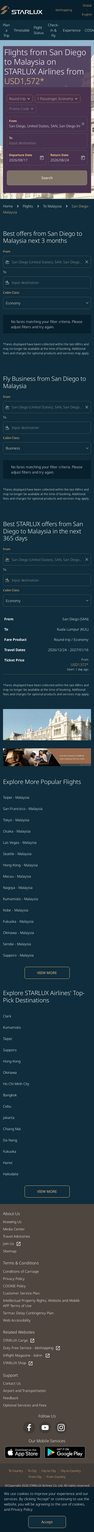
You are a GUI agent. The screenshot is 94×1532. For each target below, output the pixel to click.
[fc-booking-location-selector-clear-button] (83, 123)
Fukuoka (9, 1151)
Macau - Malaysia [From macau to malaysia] (17, 876)
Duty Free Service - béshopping (31, 1348)
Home (8, 206)
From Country (56, 1477)
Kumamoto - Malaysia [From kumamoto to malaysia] (20, 898)
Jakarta (9, 1117)
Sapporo (10, 1049)
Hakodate (11, 1173)
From (13, 121)
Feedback (10, 1397)
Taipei (7, 1038)
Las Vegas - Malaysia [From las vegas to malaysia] (20, 842)
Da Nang (10, 1140)
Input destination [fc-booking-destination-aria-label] (22, 143)
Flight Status (39, 30)
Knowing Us (12, 1221)
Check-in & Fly (53, 30)
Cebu (7, 1106)
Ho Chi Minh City (16, 1083)
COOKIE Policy (14, 1285)
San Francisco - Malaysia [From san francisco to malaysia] (23, 808)
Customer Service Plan (21, 1293)
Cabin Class (11, 292)
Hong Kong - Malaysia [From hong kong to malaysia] (20, 865)
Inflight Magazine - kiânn (26, 1355)
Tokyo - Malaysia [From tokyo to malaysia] (16, 819)
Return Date (59, 155)
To (10, 138)
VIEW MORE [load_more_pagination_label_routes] (47, 972)
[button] (57, 99)
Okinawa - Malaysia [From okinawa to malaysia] (18, 932)
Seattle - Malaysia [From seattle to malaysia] (17, 853)
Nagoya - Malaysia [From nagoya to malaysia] (18, 887)
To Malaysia (52, 206)
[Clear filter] (86, 262)
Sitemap (9, 1251)
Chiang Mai (12, 1128)
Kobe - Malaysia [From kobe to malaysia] (15, 910)
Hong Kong (12, 1061)
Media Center (14, 1229)
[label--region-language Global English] (87, 10)
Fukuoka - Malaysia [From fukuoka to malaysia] (18, 921)
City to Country (71, 1471)
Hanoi (7, 1162)
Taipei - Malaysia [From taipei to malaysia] (16, 797)
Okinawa (10, 1072)
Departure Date (20, 155)
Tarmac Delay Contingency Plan (28, 1313)
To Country (16, 1471)
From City (35, 1477)
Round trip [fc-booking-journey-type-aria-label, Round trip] (17, 98)
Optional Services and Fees (25, 1405)
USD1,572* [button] (24, 80)
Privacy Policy (22, 1509)
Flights (28, 206)
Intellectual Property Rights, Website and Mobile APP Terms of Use (41, 1303)
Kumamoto (12, 1027)
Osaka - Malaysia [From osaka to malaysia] (17, 831)
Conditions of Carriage (21, 1271)
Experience (72, 30)
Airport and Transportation (24, 1390)
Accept (47, 1521)
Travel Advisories (16, 1236)
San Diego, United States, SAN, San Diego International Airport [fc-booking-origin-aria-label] (44, 126)
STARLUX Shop (18, 1363)
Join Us (12, 1243)
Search (47, 177)
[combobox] (47, 262)
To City (32, 1471)
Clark (7, 1016)
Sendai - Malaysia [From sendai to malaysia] (17, 943)
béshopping (64, 10)
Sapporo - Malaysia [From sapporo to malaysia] (18, 955)
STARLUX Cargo (19, 1340)
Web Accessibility (17, 1320)
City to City (49, 1471)
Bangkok (10, 1095)
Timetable (22, 30)
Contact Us (12, 1383)
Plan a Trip (6, 30)
